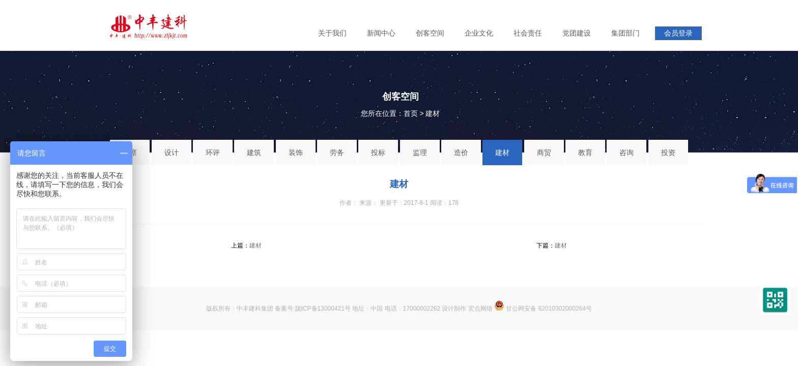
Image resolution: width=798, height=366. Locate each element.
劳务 (337, 152)
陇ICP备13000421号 (323, 308)
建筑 (254, 152)
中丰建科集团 (255, 308)
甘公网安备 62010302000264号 (543, 308)
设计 (171, 152)
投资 (668, 152)
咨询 (626, 152)
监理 (420, 152)
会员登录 (678, 33)
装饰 (296, 152)
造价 (461, 152)
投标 (378, 152)
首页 (411, 113)
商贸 (544, 152)
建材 (432, 113)
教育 (585, 152)
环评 (213, 152)
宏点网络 (480, 308)
